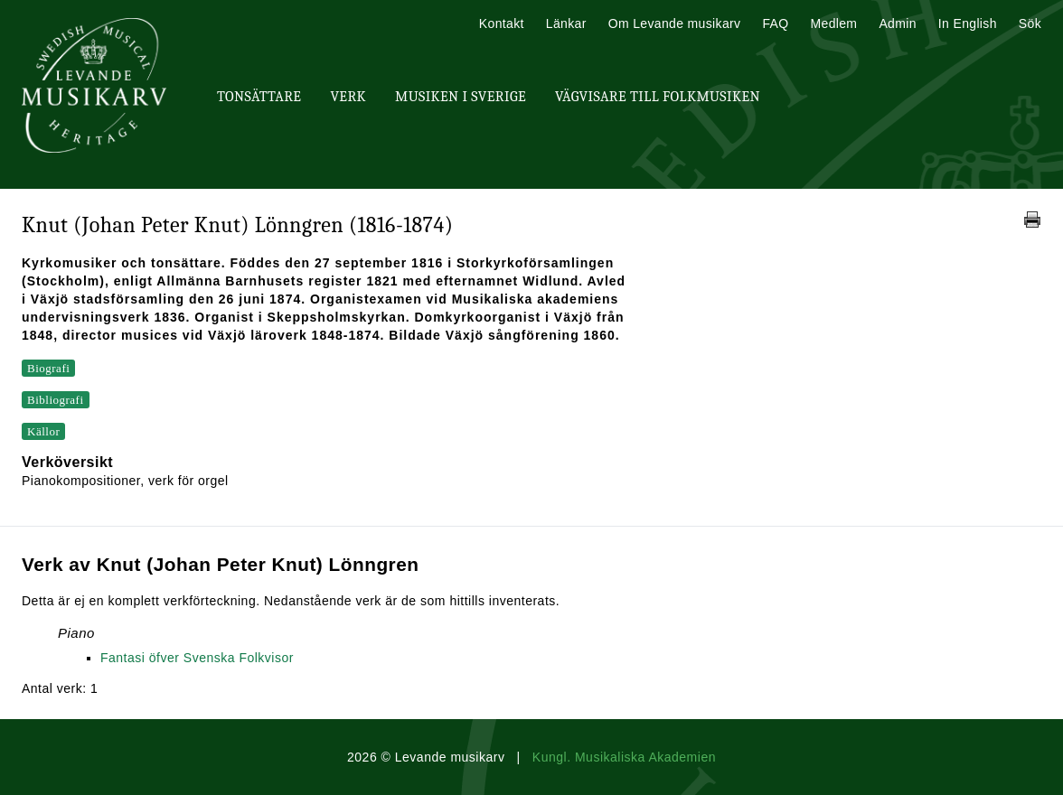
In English (967, 23)
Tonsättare (259, 97)
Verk (348, 97)
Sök (1030, 23)
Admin (897, 23)
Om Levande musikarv (674, 23)
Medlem (833, 23)
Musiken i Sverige (460, 97)
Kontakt (501, 23)
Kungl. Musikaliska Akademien (624, 757)
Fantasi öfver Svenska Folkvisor (197, 657)
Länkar (566, 23)
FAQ (775, 23)
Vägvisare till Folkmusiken (657, 97)
